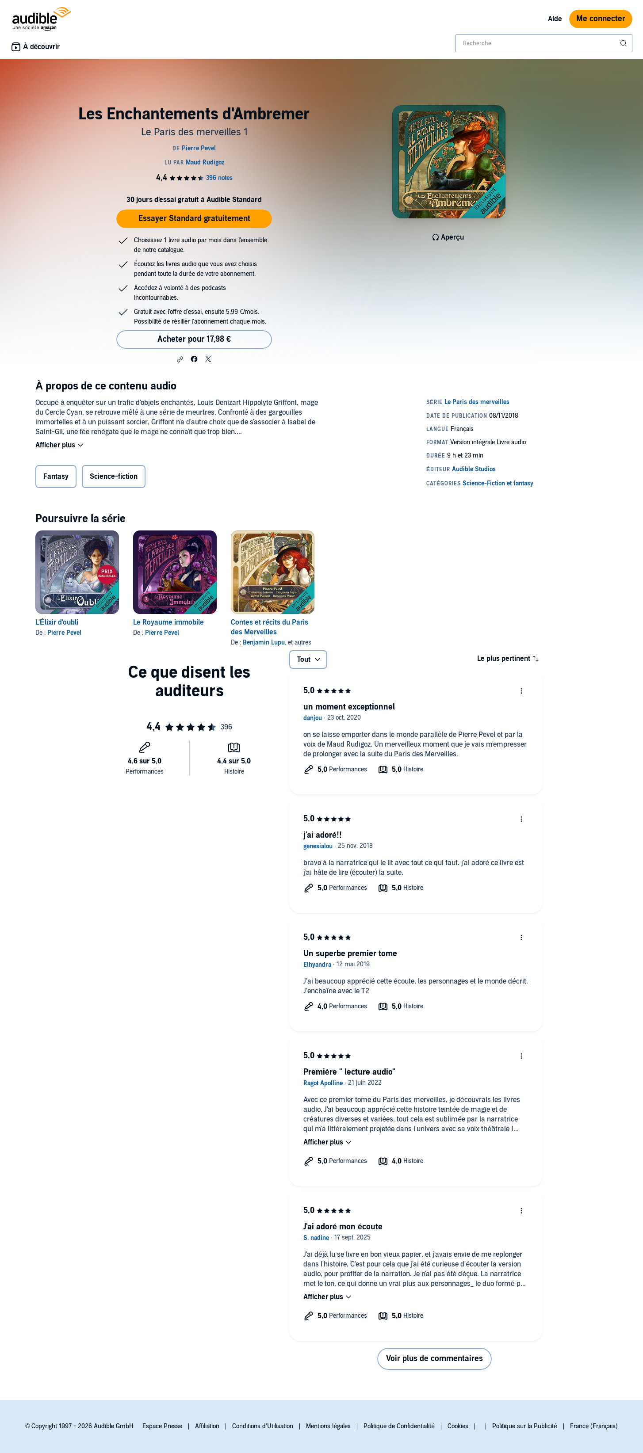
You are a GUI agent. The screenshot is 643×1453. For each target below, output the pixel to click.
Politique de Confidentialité (399, 1426)
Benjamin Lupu (264, 642)
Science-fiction (114, 476)
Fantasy (56, 476)
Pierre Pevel (64, 633)
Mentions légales (328, 1426)
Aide (555, 19)
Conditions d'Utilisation (262, 1426)
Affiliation (207, 1426)
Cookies (458, 1426)
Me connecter (600, 18)
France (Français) (594, 1426)
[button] (180, 359)
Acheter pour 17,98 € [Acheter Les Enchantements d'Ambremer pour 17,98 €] (194, 339)
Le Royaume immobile (168, 622)
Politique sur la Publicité (524, 1426)
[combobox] (543, 43)
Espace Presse (162, 1426)
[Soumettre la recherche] (624, 43)
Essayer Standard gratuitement (194, 218)
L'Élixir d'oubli (56, 622)
